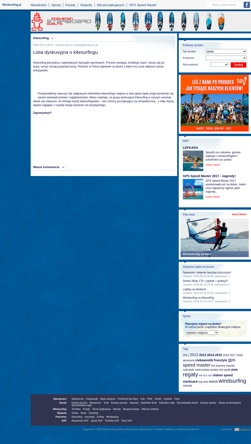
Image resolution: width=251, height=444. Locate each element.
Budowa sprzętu (119, 403)
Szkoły (75, 413)
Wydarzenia (78, 399)
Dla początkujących (110, 5)
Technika (76, 409)
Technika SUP (112, 420)
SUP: (64, 420)
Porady (70, 5)
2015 (218, 355)
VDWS (157, 399)
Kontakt (158, 429)
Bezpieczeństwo (131, 409)
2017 (233, 355)
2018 (240, 355)
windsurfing (232, 381)
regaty (190, 374)
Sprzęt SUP (96, 420)
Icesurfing (89, 417)
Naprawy (134, 403)
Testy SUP (127, 420)
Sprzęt (55, 5)
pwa (234, 369)
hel (213, 365)
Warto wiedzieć (107, 399)
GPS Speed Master (143, 5)
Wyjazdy (86, 5)
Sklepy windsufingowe (230, 403)
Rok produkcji (190, 64)
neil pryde (225, 369)
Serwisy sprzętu (208, 403)
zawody (187, 385)
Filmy (177, 399)
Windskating (112, 417)
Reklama (169, 429)
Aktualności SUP (80, 420)
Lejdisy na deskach (194, 289)
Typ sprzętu (189, 51)
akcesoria (188, 360)
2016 (226, 355)
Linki (142, 399)
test (206, 381)
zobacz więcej (213, 165)
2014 (210, 355)
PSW (149, 399)
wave (213, 381)
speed (228, 375)
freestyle (220, 360)
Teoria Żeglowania (101, 409)
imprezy (220, 365)
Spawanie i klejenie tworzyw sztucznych (207, 272)
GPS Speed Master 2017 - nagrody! (209, 176)
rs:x (205, 375)
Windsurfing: (60, 409)
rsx (210, 375)
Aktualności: (60, 399)
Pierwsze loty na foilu (197, 254)
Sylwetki (168, 399)
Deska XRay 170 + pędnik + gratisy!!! (205, 281)
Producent (188, 58)
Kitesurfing (41, 38)
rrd (200, 375)
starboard (190, 381)
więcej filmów (239, 214)
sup (200, 381)
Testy (106, 403)
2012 (194, 355)
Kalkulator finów (149, 403)
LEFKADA (190, 147)
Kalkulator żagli (167, 403)
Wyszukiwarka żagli (81, 405)
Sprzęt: (63, 403)
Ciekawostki (92, 399)
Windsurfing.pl (11, 4)
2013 (202, 355)
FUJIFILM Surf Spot (128, 399)
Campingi (93, 413)
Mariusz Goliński (150, 409)
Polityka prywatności (187, 429)
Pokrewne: (61, 417)
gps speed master (209, 362)
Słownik (117, 409)
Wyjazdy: (62, 413)
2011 (186, 355)
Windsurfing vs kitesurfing (198, 297)
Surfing (100, 417)
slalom (218, 375)
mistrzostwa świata (206, 369)
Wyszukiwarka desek (187, 403)
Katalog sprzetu (79, 403)
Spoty (83, 413)
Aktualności (38, 5)
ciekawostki (204, 360)
